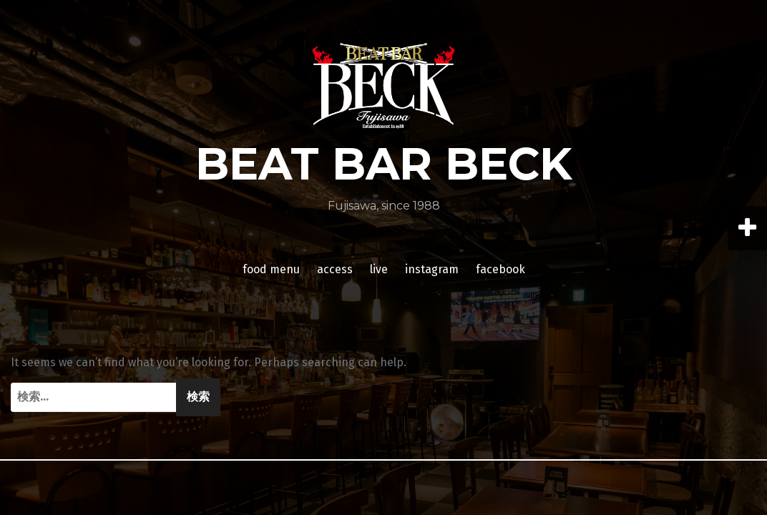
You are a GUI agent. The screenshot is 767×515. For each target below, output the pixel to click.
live (379, 269)
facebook (500, 269)
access (335, 269)
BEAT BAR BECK (383, 164)
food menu (271, 269)
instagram (432, 269)
